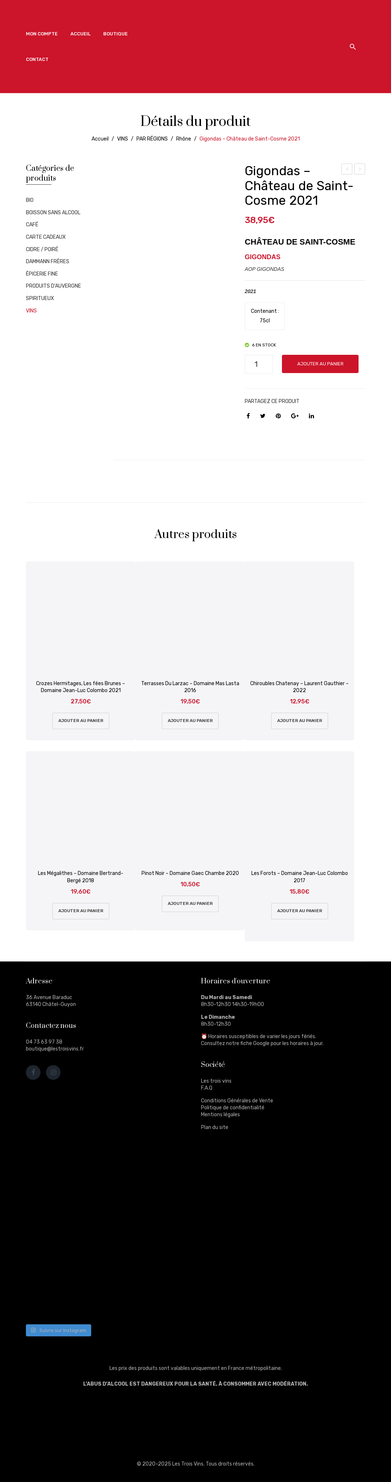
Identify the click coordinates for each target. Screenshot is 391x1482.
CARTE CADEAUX (46, 237)
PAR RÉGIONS (152, 139)
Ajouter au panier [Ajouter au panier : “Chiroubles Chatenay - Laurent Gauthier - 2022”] (299, 720)
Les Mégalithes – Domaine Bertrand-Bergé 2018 (80, 877)
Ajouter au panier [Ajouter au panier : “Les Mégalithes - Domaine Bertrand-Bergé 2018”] (80, 910)
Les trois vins (216, 1081)
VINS (122, 139)
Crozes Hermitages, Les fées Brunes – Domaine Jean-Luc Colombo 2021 (80, 687)
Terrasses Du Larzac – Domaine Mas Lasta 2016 (190, 687)
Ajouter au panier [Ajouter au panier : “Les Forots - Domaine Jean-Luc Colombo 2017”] (299, 910)
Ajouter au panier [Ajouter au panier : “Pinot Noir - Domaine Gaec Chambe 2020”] (190, 903)
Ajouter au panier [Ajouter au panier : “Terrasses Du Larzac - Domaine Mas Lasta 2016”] (190, 720)
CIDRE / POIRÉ (42, 249)
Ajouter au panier (320, 363)
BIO (30, 200)
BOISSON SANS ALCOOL (53, 213)
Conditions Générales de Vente (237, 1101)
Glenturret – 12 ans (360, 170)
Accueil (100, 139)
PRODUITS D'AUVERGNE (53, 286)
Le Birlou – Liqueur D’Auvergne (347, 170)
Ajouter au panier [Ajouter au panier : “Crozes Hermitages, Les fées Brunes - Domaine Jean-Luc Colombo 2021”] (80, 720)
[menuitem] (42, 34)
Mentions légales (220, 1115)
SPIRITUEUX (40, 298)
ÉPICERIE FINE (42, 274)
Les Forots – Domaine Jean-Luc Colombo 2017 (299, 877)
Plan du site (214, 1127)
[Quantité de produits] (258, 364)
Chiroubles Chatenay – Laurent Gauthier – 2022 (299, 687)
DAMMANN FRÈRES (47, 261)
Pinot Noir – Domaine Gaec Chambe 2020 (190, 873)
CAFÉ (32, 225)
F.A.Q (206, 1088)
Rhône (183, 139)
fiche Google (255, 1043)
